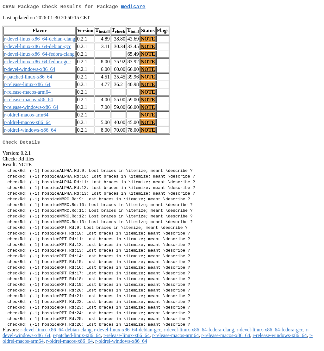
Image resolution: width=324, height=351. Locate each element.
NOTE (148, 40)
